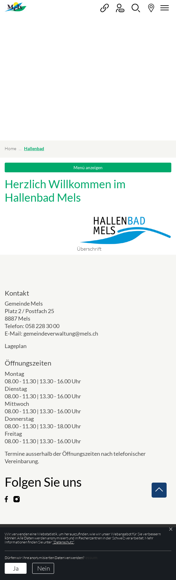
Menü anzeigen (88, 167)
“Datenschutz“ (63, 542)
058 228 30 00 (42, 325)
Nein (43, 568)
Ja (16, 568)
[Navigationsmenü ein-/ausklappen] (163, 8)
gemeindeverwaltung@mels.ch (60, 333)
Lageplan (21, 345)
